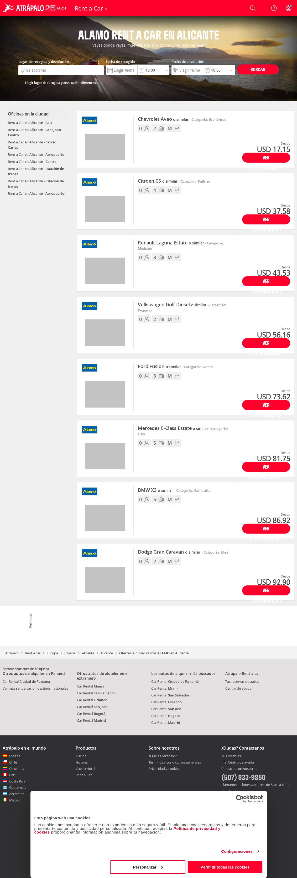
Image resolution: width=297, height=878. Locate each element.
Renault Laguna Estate (171, 242)
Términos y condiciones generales (175, 762)
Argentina (16, 793)
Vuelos (81, 756)
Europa (52, 653)
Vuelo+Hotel (85, 768)
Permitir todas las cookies (225, 867)
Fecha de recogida (120, 61)
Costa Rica (17, 781)
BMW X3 (155, 490)
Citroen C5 (158, 181)
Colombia (16, 768)
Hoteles (82, 762)
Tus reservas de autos (242, 681)
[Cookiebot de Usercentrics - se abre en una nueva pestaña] (240, 799)
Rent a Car (84, 774)
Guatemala (17, 787)
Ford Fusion (159, 366)
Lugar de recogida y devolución (43, 61)
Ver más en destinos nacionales (35, 688)
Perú (13, 774)
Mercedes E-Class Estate (173, 428)
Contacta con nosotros (239, 769)
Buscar (258, 69)
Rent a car (32, 653)
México (14, 800)
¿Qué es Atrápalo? (163, 756)
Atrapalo (12, 653)
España (70, 653)
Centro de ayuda (238, 688)
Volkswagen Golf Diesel (172, 304)
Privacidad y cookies (164, 768)
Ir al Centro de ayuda (237, 762)
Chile (13, 762)
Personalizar (148, 867)
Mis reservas (231, 756)
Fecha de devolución (187, 61)
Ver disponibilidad (266, 158)
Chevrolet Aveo (163, 119)
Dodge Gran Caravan (169, 552)
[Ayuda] (274, 8)
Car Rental (26, 681)
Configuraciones (237, 851)
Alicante (88, 653)
